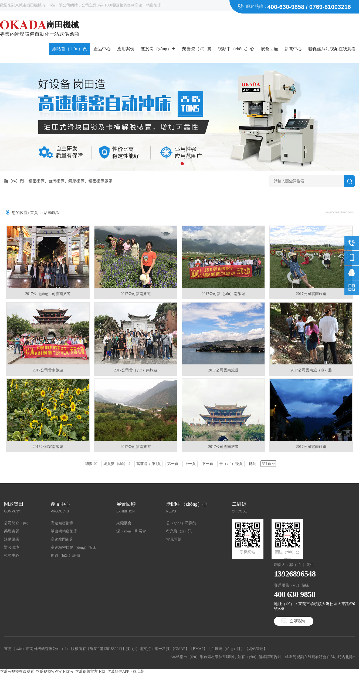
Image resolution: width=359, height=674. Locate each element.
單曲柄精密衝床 (64, 531)
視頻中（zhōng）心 (236, 48)
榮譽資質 (11, 531)
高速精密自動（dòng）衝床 (73, 547)
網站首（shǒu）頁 (69, 48)
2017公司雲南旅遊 (136, 294)
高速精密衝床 (62, 523)
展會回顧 (269, 48)
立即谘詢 (297, 621)
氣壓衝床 (76, 181)
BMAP (198, 649)
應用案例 (125, 48)
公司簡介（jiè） (17, 523)
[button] (171, 163)
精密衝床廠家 (100, 181)
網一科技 (162, 649)
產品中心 (102, 48)
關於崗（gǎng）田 (158, 48)
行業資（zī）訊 (179, 531)
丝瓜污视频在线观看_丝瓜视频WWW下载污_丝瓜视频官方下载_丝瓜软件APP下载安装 (72, 671)
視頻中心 (11, 556)
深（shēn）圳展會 (131, 531)
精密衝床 (36, 181)
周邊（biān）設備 (65, 556)
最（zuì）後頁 (231, 464)
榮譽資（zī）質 (196, 48)
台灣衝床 (56, 181)
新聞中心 (293, 48)
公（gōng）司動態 (181, 523)
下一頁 (207, 464)
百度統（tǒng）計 (226, 649)
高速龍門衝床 (62, 539)
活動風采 (11, 539)
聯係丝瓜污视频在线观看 (332, 48)
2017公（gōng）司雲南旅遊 (48, 294)
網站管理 (255, 649)
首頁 (34, 212)
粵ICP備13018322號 (106, 649)
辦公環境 (11, 547)
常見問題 (173, 539)
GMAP (179, 649)
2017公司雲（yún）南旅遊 (223, 294)
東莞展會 (123, 523)
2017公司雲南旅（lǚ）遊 (311, 370)
